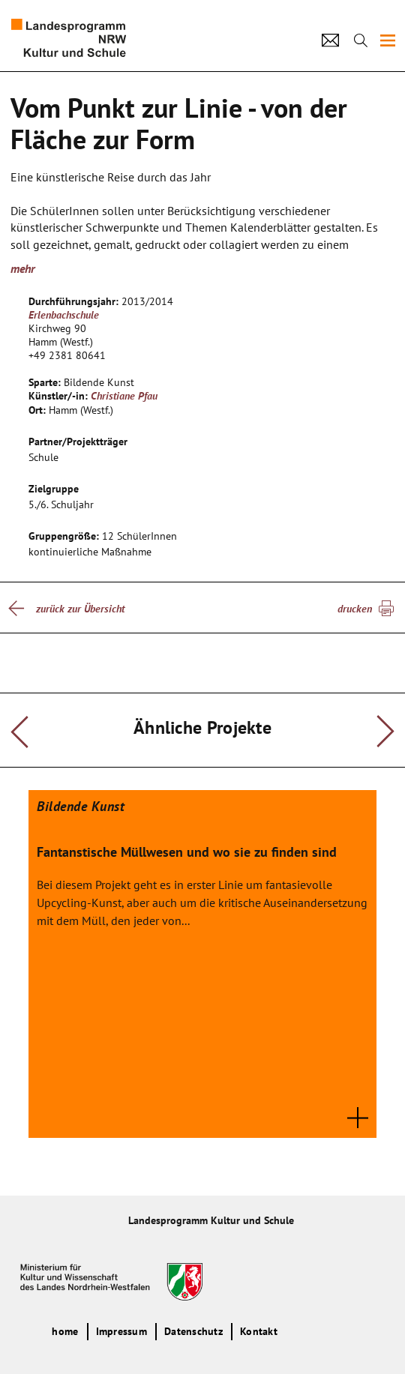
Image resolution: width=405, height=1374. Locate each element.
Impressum (121, 1331)
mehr (22, 268)
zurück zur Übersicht (80, 608)
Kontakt (259, 1331)
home (65, 1331)
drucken (355, 608)
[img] (387, 40)
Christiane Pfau (124, 396)
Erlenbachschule (63, 315)
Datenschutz (193, 1331)
